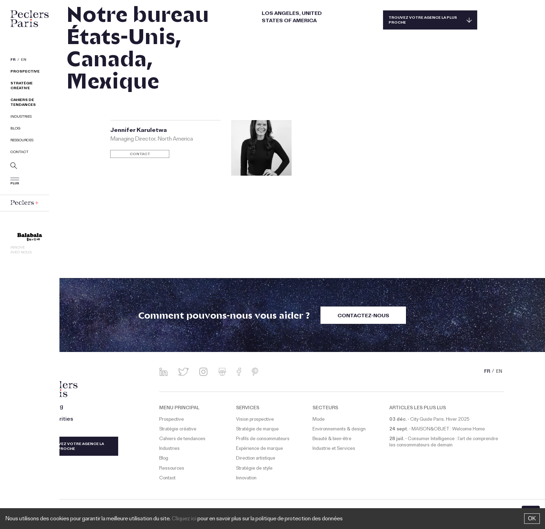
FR (13, 60)
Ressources (21, 141)
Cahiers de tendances (23, 103)
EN (23, 60)
